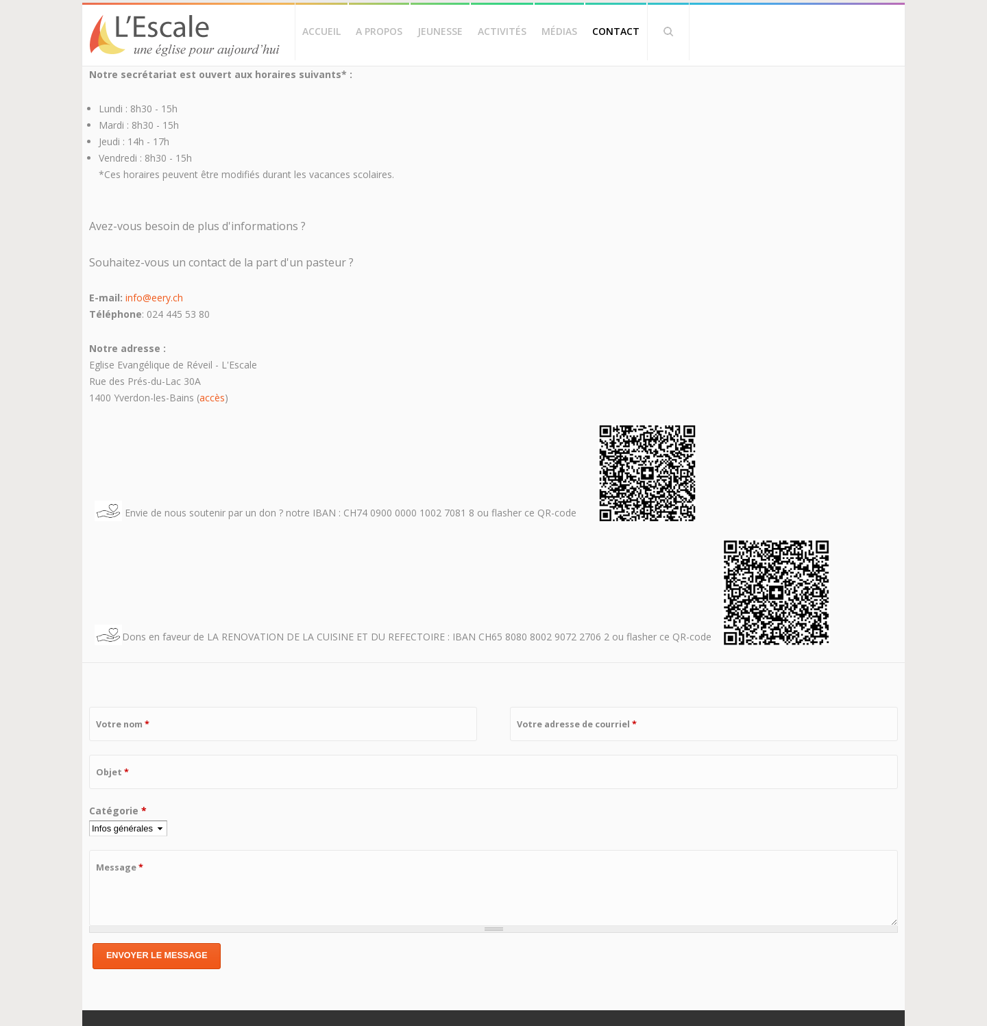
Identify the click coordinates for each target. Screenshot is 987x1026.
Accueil (321, 31)
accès (212, 397)
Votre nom (122, 724)
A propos (379, 31)
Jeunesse (440, 31)
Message (119, 867)
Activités (502, 31)
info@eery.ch (154, 297)
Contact (615, 31)
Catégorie (118, 810)
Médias (559, 31)
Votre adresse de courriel (577, 724)
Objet (112, 772)
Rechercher (668, 31)
